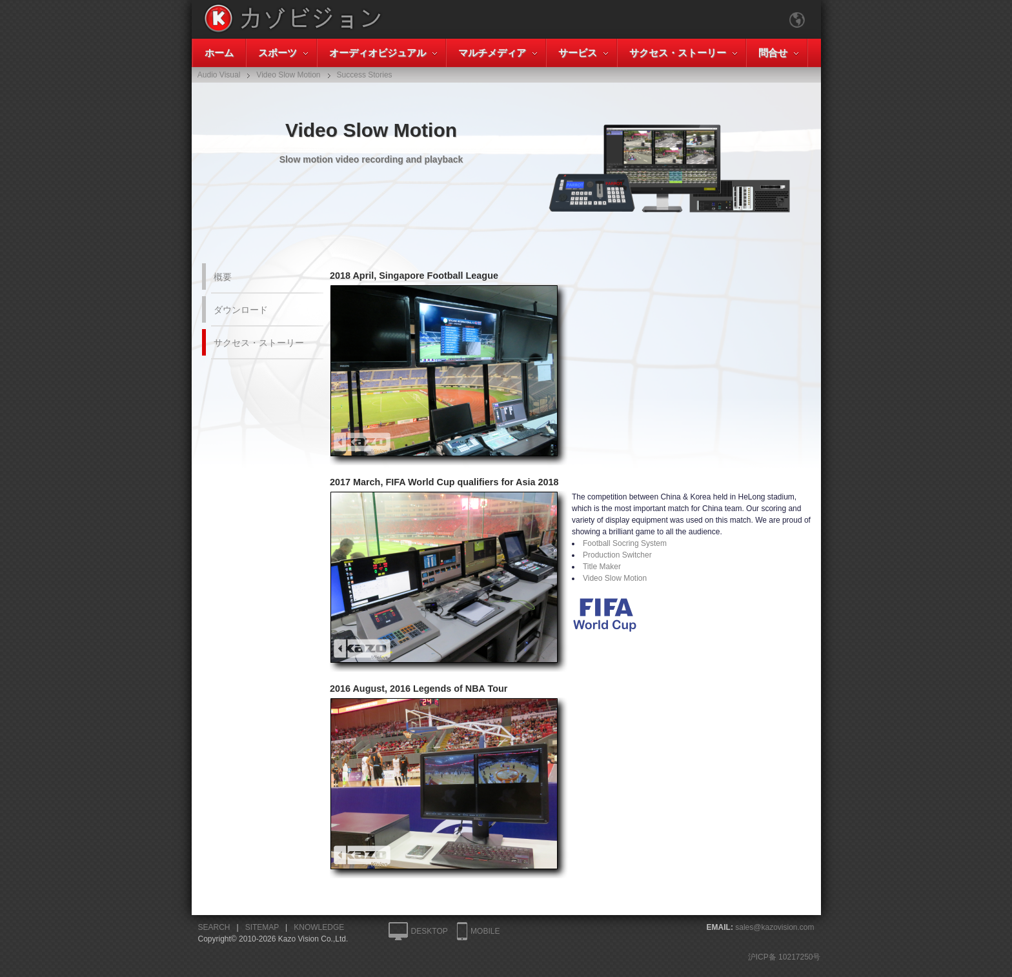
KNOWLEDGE (319, 927)
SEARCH (214, 927)
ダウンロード (241, 310)
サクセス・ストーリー (677, 52)
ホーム (219, 52)
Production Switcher (617, 554)
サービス (577, 52)
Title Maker (602, 566)
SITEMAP (262, 927)
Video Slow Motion (615, 578)
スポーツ (277, 52)
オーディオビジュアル (377, 52)
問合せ (772, 52)
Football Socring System (625, 543)
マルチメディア (492, 52)
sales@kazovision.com (774, 927)
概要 (223, 277)
